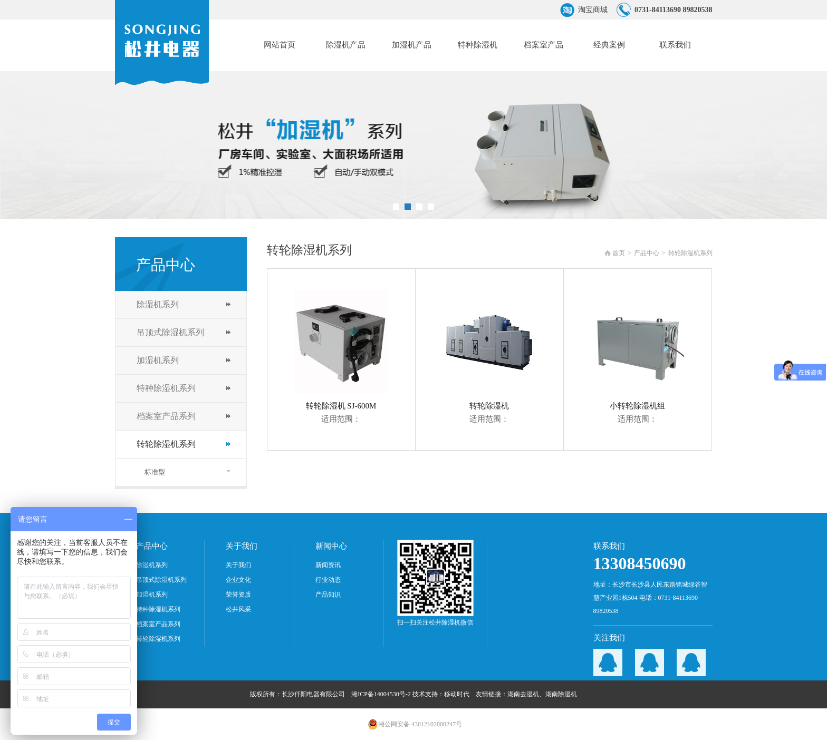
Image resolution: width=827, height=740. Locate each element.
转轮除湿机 (489, 350)
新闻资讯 (328, 565)
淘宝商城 (593, 10)
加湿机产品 (411, 45)
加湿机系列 (158, 360)
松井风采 (238, 609)
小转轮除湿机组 (637, 350)
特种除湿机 (477, 45)
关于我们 (238, 565)
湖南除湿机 (561, 694)
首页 (618, 253)
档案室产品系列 (166, 416)
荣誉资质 (238, 594)
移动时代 (456, 694)
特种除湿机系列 (166, 388)
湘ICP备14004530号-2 (381, 694)
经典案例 (609, 45)
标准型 (155, 472)
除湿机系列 (158, 304)
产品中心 (646, 253)
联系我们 (675, 45)
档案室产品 (543, 45)
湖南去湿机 (523, 694)
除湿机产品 (346, 45)
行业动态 (328, 579)
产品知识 (328, 594)
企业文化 (238, 579)
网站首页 (279, 45)
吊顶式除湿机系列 (170, 332)
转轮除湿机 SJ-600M (341, 350)
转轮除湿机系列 (166, 444)
